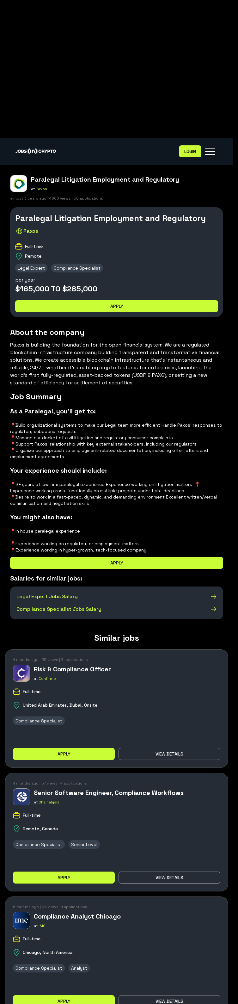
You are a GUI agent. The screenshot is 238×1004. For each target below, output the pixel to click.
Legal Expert (31, 268)
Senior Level (84, 844)
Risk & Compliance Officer (72, 669)
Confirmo (47, 678)
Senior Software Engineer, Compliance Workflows (109, 793)
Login (190, 151)
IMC (42, 925)
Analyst (79, 968)
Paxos (41, 188)
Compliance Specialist (77, 268)
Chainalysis (49, 802)
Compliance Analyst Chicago (77, 916)
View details (169, 754)
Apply (116, 306)
